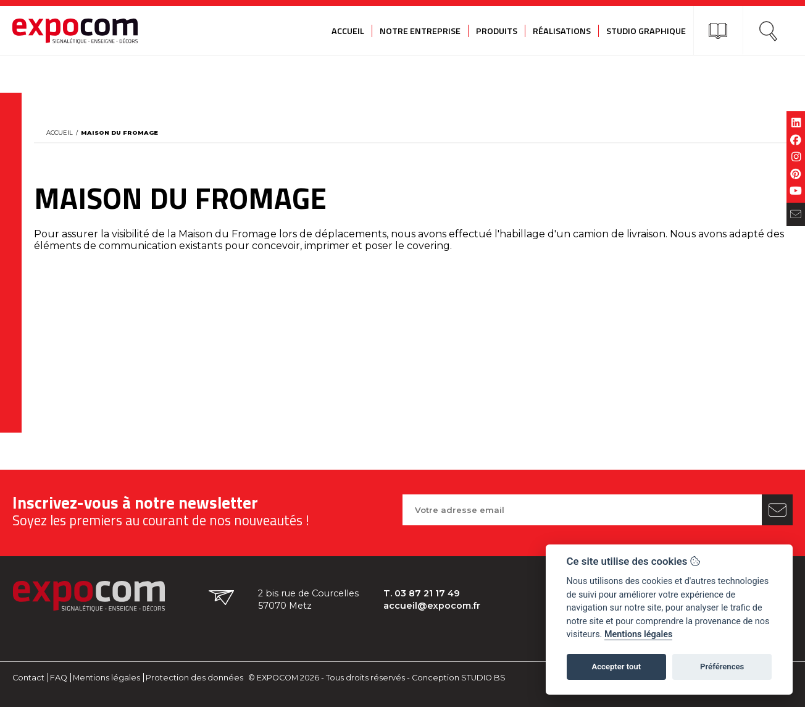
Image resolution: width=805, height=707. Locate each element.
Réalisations (562, 31)
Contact (28, 677)
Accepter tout (616, 666)
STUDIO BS (483, 677)
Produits (496, 31)
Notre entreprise (420, 31)
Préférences (722, 666)
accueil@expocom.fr (431, 605)
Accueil (348, 31)
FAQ (58, 677)
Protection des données (194, 677)
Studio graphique (646, 31)
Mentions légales (106, 677)
